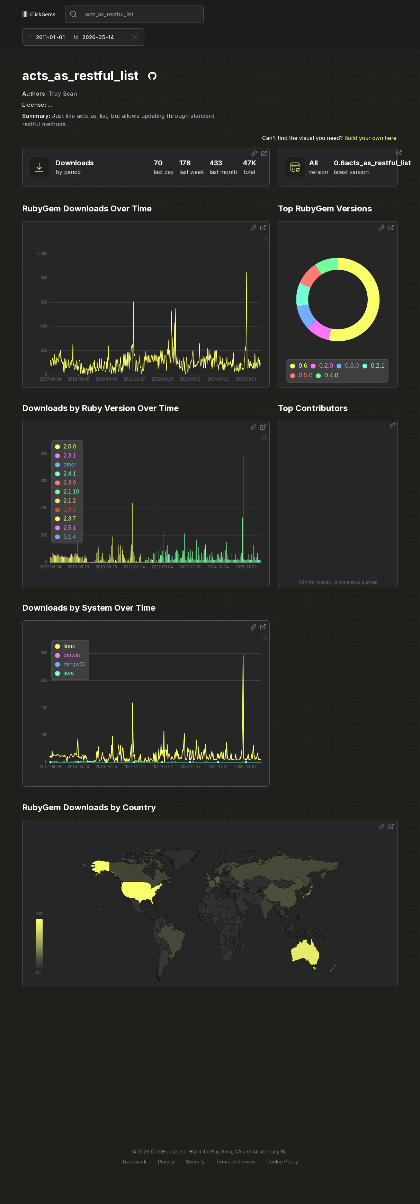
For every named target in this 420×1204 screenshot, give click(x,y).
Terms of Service (235, 1161)
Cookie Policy (282, 1161)
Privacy (166, 1161)
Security (195, 1161)
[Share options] (254, 153)
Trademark (134, 1161)
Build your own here (370, 137)
